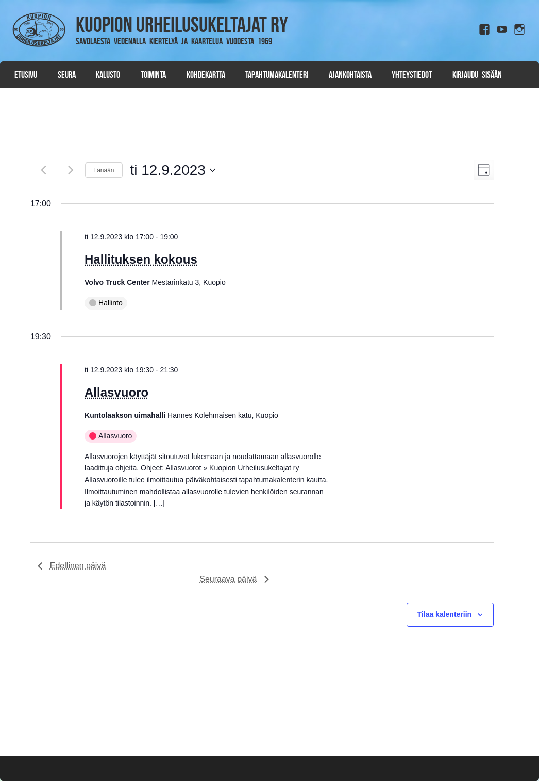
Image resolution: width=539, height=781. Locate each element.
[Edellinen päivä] (44, 170)
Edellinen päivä (72, 565)
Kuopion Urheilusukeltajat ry (182, 24)
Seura (67, 75)
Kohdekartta (206, 75)
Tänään (103, 170)
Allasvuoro (116, 392)
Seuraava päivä (234, 579)
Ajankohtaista (350, 75)
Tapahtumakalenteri (276, 75)
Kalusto (108, 75)
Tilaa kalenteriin (444, 614)
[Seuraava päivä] (71, 170)
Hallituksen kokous (141, 259)
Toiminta (153, 75)
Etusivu (25, 75)
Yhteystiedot (412, 75)
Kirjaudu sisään (477, 75)
